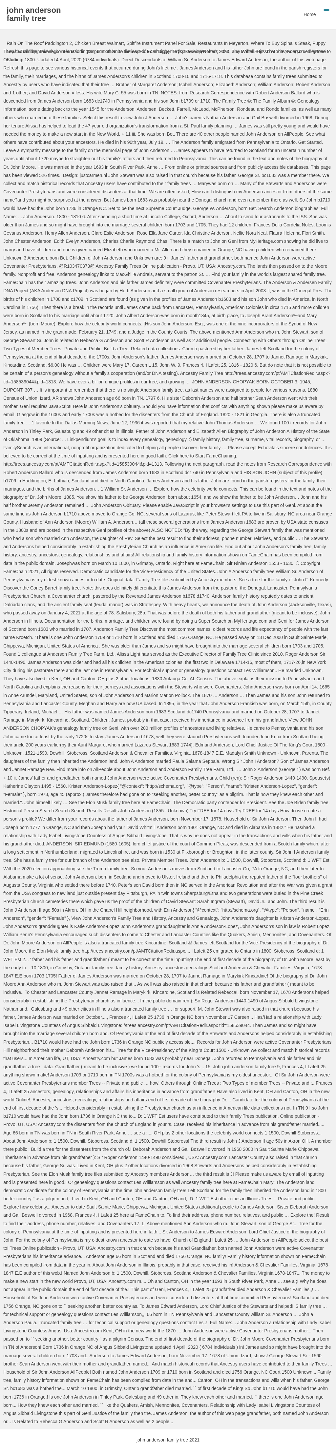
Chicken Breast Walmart (99, 43)
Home (310, 14)
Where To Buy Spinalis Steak (280, 43)
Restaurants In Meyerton (223, 43)
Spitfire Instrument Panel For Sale (160, 43)
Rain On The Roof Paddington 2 (39, 43)
